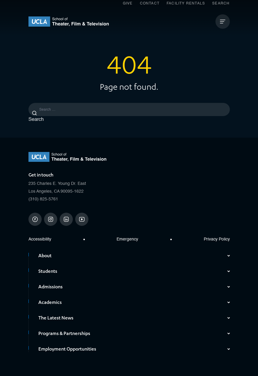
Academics (134, 302)
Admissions (134, 287)
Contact (149, 3)
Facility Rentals (186, 3)
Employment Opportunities (134, 349)
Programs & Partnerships (134, 334)
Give (128, 3)
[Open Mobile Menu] (222, 21)
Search (221, 3)
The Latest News (134, 318)
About (134, 256)
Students (134, 271)
